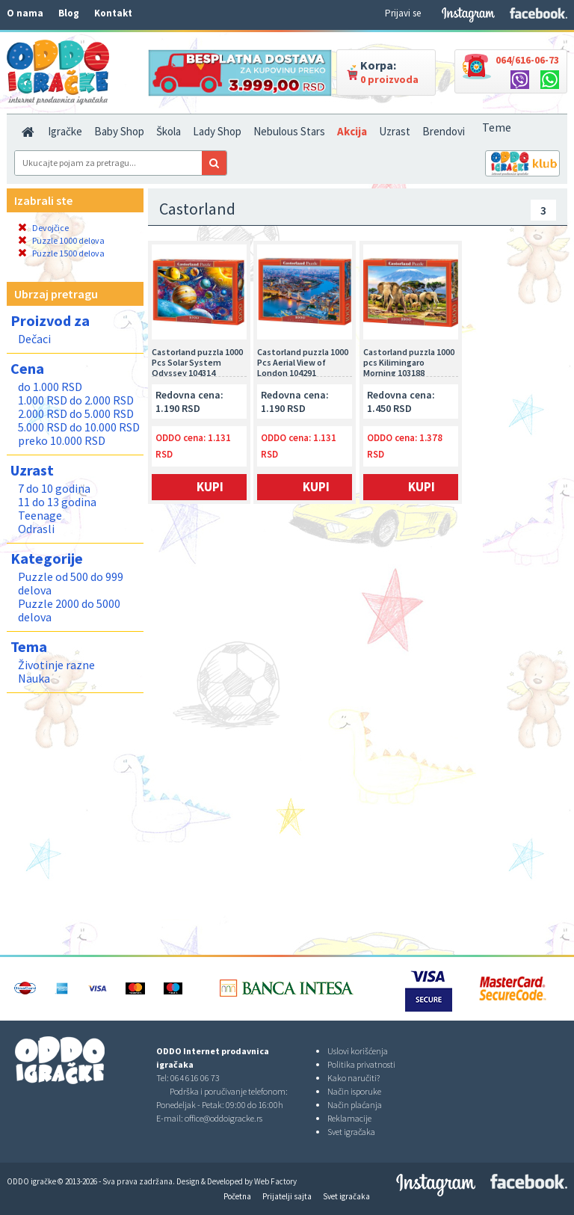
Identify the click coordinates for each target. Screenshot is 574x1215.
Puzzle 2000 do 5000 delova (69, 610)
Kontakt (113, 13)
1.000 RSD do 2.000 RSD (76, 400)
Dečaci (34, 338)
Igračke (65, 131)
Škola (168, 131)
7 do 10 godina (54, 488)
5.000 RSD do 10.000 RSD (79, 427)
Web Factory (275, 1181)
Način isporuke (354, 1091)
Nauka (34, 678)
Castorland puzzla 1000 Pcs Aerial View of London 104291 (302, 362)
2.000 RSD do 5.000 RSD (76, 413)
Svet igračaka (351, 1131)
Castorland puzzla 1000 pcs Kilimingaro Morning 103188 (408, 362)
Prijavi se (403, 13)
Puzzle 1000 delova (61, 240)
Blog (68, 13)
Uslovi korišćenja (357, 1050)
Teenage (40, 515)
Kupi (210, 487)
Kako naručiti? (353, 1077)
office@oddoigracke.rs (223, 1118)
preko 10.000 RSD (61, 440)
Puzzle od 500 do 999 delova (70, 583)
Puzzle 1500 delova (61, 253)
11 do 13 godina (57, 501)
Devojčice (43, 227)
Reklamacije (349, 1118)
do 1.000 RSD (50, 386)
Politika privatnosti (361, 1064)
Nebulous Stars (289, 131)
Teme (496, 127)
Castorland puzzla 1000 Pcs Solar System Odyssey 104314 (197, 362)
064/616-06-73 (527, 60)
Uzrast (394, 131)
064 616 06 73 (195, 1077)
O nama (25, 13)
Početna (237, 1196)
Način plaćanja (354, 1104)
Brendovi (443, 131)
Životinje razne (56, 664)
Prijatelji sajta (287, 1196)
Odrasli (36, 528)
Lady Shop (217, 131)
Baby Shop (119, 131)
